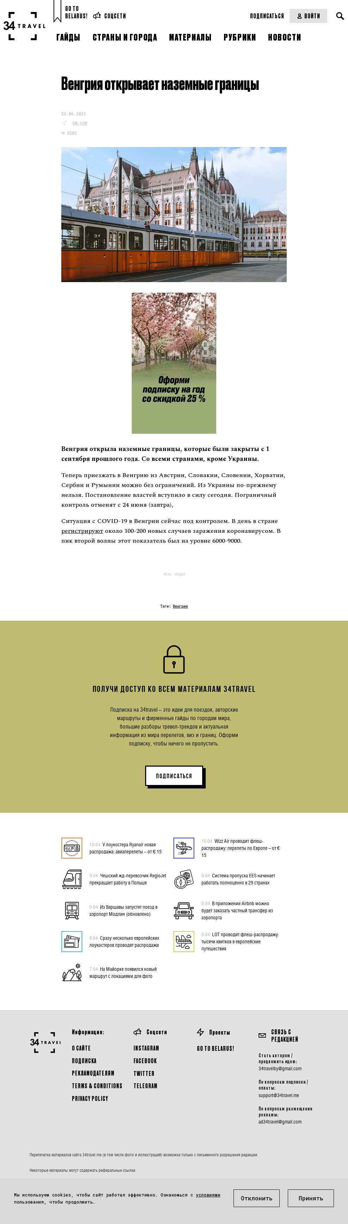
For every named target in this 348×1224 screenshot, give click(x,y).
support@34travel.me (279, 1095)
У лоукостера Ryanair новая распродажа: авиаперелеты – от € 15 (125, 847)
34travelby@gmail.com (280, 1068)
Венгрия (180, 606)
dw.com (80, 123)
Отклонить (257, 1198)
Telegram (145, 1086)
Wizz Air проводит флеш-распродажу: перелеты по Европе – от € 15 (240, 848)
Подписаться (267, 16)
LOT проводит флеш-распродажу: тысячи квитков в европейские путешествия (240, 941)
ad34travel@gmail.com (280, 1122)
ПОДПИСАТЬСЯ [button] (174, 776)
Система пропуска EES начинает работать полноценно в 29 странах (238, 878)
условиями (208, 1195)
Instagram (146, 1048)
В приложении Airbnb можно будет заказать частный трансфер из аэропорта (237, 910)
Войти (308, 16)
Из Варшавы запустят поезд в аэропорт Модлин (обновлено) (123, 910)
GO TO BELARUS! (215, 1048)
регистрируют (82, 531)
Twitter (144, 1073)
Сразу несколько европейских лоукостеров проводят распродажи (124, 941)
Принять (311, 1198)
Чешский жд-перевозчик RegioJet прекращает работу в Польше (127, 878)
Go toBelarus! (76, 12)
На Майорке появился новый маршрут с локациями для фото (123, 972)
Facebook (145, 1060)
